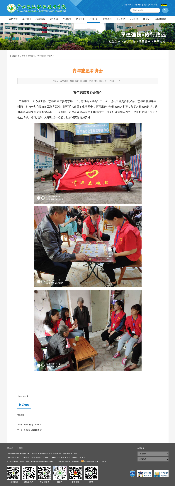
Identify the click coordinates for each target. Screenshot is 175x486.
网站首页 (13, 19)
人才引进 (134, 19)
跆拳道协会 (28, 430)
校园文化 (93, 19)
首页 (24, 56)
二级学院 (67, 19)
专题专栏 (120, 19)
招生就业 (80, 19)
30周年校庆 (160, 19)
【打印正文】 (23, 396)
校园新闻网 (40, 19)
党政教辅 (53, 19)
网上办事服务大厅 (150, 5)
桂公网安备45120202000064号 (95, 462)
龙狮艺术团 (28, 425)
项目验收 (147, 19)
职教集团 (107, 19)
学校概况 (26, 19)
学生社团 (41, 56)
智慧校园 (137, 5)
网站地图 (10, 448)
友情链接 (20, 448)
